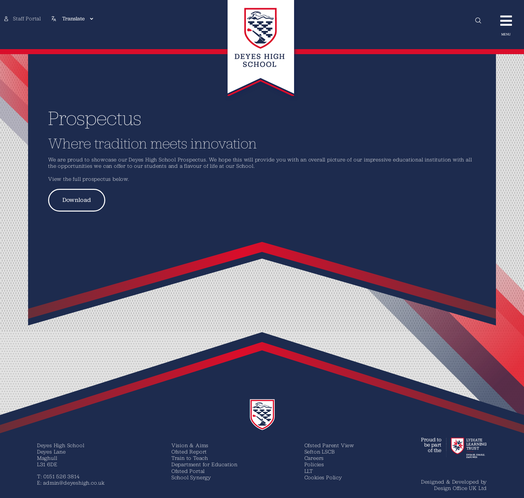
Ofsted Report (189, 452)
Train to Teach (189, 458)
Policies (314, 464)
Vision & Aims (190, 445)
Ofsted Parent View (329, 445)
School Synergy (191, 477)
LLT (308, 471)
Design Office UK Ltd (460, 488)
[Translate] (77, 18)
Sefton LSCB (319, 452)
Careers (314, 458)
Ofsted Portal (188, 471)
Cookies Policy (323, 477)
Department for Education (204, 464)
